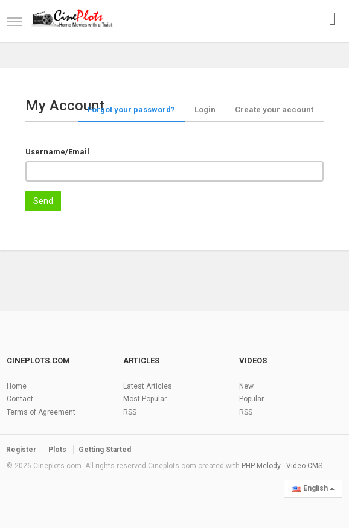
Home (17, 386)
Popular (251, 399)
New (246, 386)
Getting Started (104, 449)
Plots (57, 449)
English (313, 488)
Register (21, 449)
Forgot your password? (131, 109)
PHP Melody (261, 466)
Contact (20, 399)
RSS (129, 412)
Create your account (274, 109)
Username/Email (57, 151)
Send (43, 201)
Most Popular (145, 399)
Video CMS (304, 466)
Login (205, 109)
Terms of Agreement (41, 412)
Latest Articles (147, 386)
